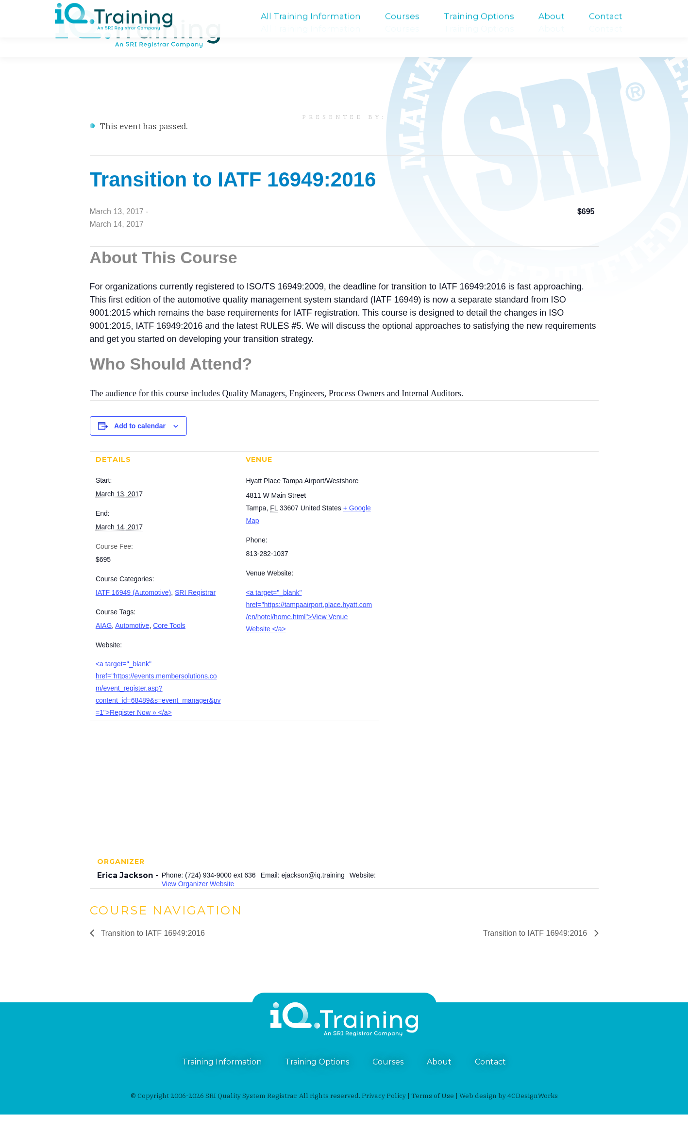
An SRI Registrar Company (310, 8)
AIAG (104, 643)
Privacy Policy (384, 1113)
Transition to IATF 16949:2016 (152, 950)
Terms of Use (432, 1113)
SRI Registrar (195, 610)
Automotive (132, 643)
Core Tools (169, 643)
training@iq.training (615, 8)
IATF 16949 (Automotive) (133, 610)
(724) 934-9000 (79, 8)
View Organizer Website (198, 901)
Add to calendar (140, 443)
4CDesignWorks (532, 1113)
